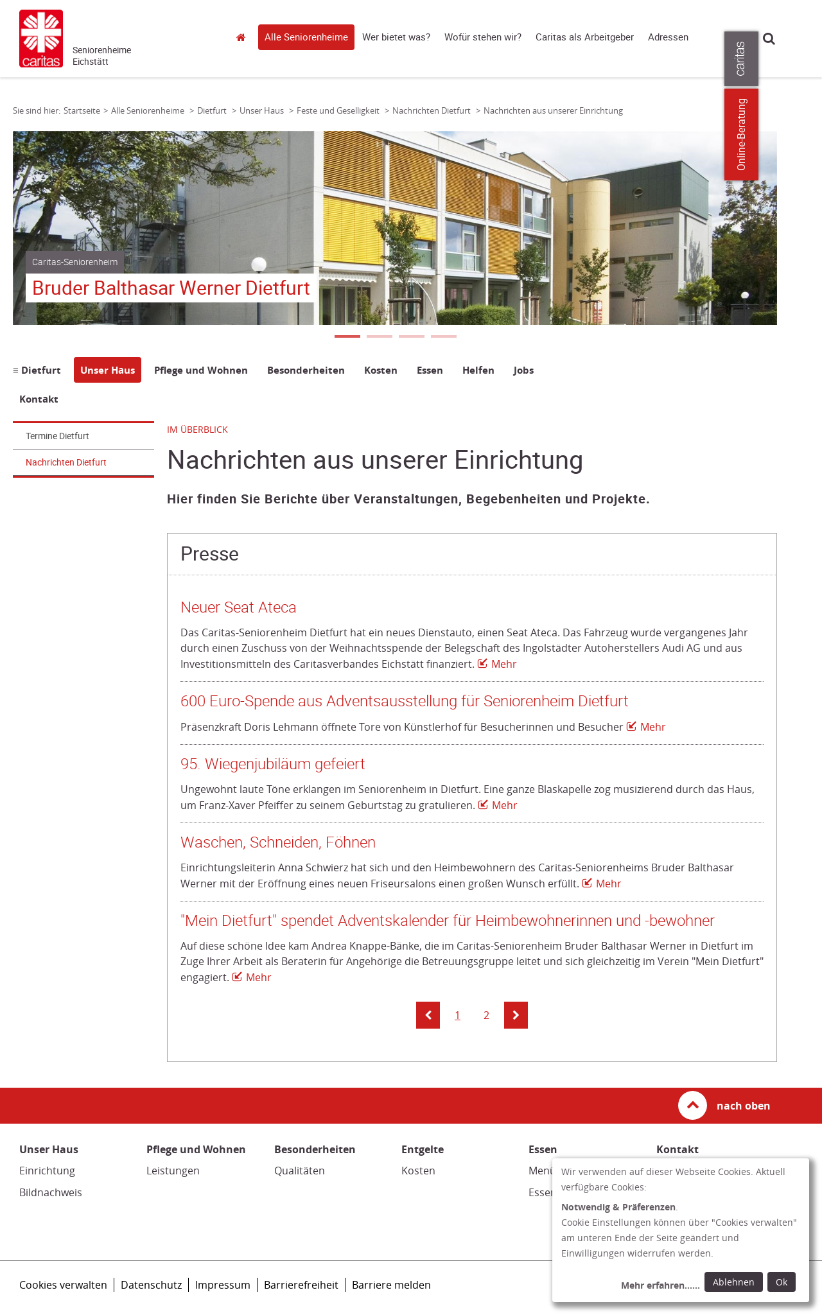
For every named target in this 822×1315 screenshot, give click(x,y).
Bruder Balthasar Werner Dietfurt (171, 288)
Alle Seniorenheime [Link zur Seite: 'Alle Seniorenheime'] (148, 110)
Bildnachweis (50, 1192)
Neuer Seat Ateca (238, 607)
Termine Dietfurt (57, 436)
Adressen (668, 37)
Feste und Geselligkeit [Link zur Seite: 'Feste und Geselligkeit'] (339, 110)
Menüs (545, 1170)
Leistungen (173, 1170)
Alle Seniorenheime (306, 37)
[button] (428, 1015)
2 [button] (486, 1015)
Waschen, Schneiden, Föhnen (278, 842)
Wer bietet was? (396, 37)
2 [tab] (379, 338)
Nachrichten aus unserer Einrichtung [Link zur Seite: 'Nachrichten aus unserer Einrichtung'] (553, 110)
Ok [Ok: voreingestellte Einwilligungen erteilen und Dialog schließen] (781, 1282)
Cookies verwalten (63, 1285)
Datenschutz (151, 1285)
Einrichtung (47, 1170)
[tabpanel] (395, 228)
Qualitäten (299, 1170)
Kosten (418, 1170)
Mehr (504, 664)
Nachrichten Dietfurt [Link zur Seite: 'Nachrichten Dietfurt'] (432, 110)
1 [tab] (347, 338)
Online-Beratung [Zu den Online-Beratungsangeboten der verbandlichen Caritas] (804, 134)
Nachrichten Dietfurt (66, 462)
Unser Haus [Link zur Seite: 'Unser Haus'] (263, 110)
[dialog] (680, 1230)
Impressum (222, 1285)
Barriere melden (391, 1285)
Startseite (244, 37)
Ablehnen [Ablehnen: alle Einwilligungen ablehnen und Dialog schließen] (734, 1282)
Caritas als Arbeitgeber (585, 37)
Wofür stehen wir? (482, 37)
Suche (769, 38)
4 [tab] (443, 338)
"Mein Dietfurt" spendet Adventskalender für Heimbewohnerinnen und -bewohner (447, 921)
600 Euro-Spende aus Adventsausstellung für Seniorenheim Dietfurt (404, 701)
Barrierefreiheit (301, 1285)
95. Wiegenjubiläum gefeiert (272, 764)
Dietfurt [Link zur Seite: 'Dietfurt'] (213, 110)
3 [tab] (411, 338)
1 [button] (457, 1015)
